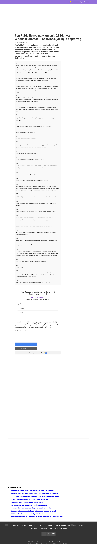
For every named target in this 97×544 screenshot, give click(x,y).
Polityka (29, 2)
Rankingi (63, 521)
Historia (57, 521)
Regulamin (56, 524)
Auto (40, 521)
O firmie (31, 524)
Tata (21, 304)
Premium (60, 2)
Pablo (21, 312)
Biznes (34, 2)
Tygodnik (54, 2)
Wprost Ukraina (72, 521)
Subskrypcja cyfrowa (43, 524)
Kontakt (35, 524)
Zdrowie (43, 2)
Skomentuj (50, 344)
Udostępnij (27, 344)
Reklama (50, 524)
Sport (35, 521)
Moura (22, 308)
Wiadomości (23, 2)
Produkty (81, 521)
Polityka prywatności (63, 524)
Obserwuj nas (35, 349)
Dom (38, 2)
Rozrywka (48, 2)
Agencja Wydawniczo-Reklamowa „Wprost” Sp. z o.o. (46, 537)
